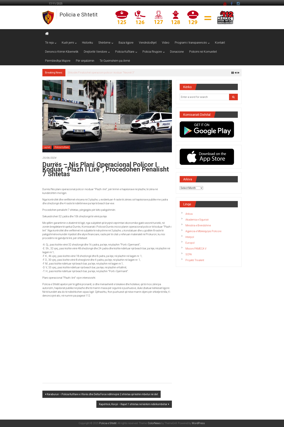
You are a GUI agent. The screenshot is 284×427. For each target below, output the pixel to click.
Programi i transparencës (191, 42)
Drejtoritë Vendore (95, 51)
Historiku (87, 42)
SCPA (188, 254)
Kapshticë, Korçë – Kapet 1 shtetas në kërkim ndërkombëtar (133, 404)
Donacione (177, 51)
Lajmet (47, 147)
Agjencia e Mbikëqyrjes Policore (203, 231)
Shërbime (104, 42)
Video (165, 42)
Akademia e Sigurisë (196, 219)
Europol (190, 242)
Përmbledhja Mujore (57, 60)
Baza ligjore (126, 42)
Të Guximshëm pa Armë (115, 60)
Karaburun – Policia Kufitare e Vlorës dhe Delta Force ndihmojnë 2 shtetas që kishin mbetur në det (102, 394)
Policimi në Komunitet (203, 51)
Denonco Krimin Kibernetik (61, 51)
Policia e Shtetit (79, 14)
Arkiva (189, 213)
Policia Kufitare (124, 51)
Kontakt (220, 42)
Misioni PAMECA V (195, 248)
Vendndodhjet (147, 42)
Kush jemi (68, 42)
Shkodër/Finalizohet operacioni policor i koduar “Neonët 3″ (101, 72)
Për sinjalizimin (85, 60)
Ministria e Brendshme (198, 225)
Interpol (189, 237)
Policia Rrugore (152, 51)
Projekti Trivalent (194, 260)
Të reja (49, 42)
